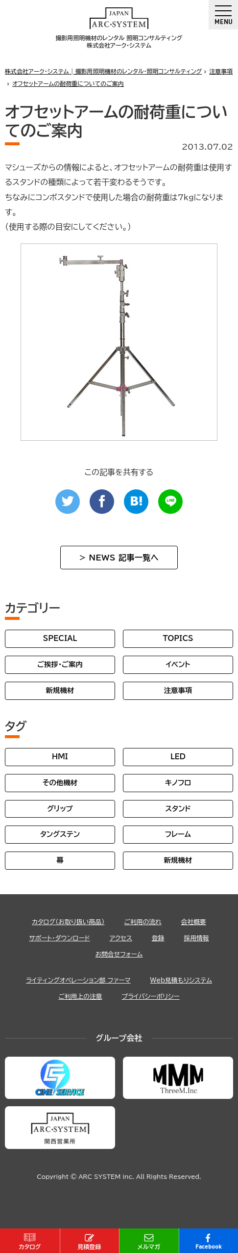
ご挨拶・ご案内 (60, 664)
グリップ (60, 808)
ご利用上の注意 (80, 996)
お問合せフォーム (119, 954)
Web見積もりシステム (181, 980)
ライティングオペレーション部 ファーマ (78, 980)
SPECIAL (60, 638)
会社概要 (193, 922)
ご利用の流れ (142, 922)
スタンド (177, 808)
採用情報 (196, 938)
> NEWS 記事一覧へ (119, 557)
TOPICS (178, 638)
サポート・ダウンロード (59, 938)
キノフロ (178, 782)
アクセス (121, 938)
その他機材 (60, 782)
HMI (60, 756)
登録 (158, 938)
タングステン (60, 834)
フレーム (178, 834)
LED (178, 756)
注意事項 (178, 690)
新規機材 (60, 690)
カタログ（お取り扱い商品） (68, 922)
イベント (178, 664)
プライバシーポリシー (151, 996)
